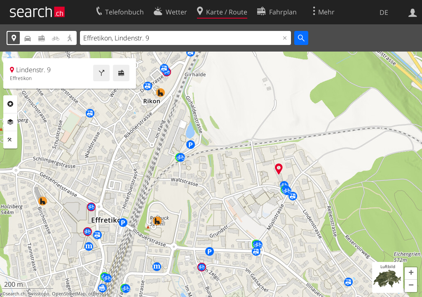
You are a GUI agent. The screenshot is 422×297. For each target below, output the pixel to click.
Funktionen (10, 139)
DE (384, 12)
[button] (411, 273)
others (95, 294)
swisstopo (38, 294)
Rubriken (10, 104)
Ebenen (10, 122)
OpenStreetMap (69, 294)
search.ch (16, 294)
